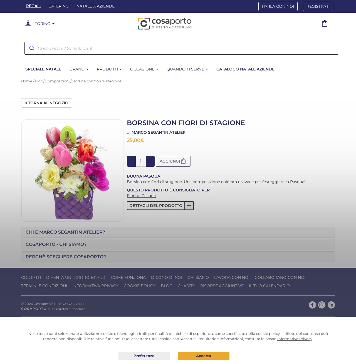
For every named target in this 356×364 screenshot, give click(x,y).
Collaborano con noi (280, 277)
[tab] (178, 232)
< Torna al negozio (46, 102)
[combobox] (181, 48)
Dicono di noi (166, 277)
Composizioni (57, 81)
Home (26, 81)
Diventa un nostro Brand (76, 277)
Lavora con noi (231, 277)
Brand (79, 69)
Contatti (31, 277)
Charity (186, 285)
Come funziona (128, 277)
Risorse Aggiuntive (222, 285)
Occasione (144, 69)
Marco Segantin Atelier (159, 132)
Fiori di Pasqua (141, 195)
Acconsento (203, 356)
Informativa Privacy (95, 285)
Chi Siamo (198, 277)
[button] (160, 205)
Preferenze (144, 356)
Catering (58, 6)
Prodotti (109, 69)
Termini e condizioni (44, 285)
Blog (166, 285)
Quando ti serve (187, 69)
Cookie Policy (139, 285)
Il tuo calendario (269, 285)
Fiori (39, 81)
